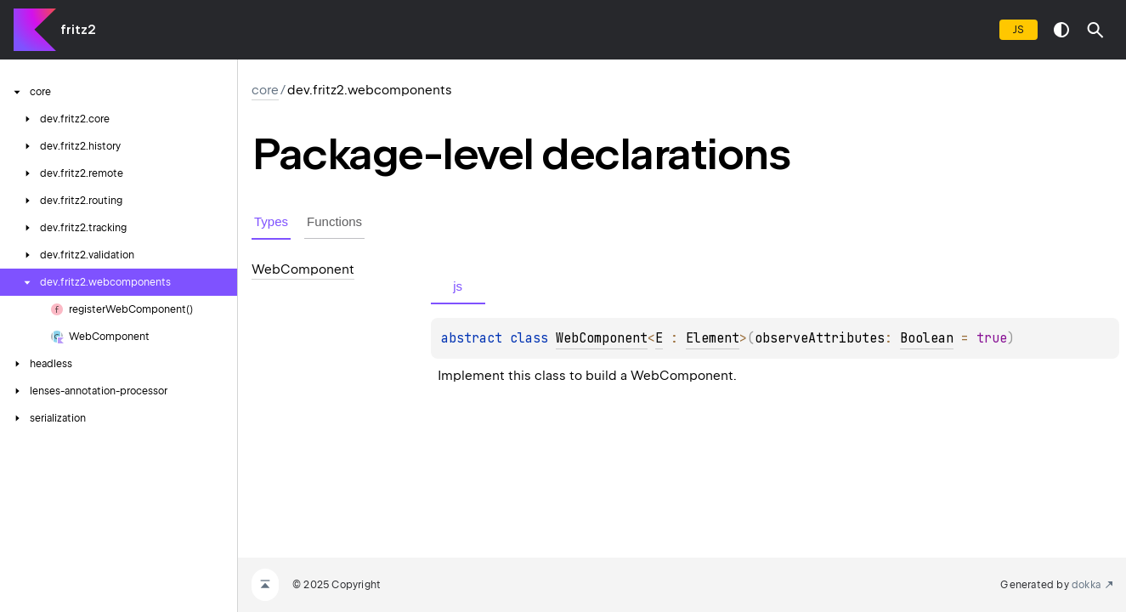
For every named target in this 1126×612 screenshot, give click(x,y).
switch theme (1061, 30)
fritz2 (77, 29)
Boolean (926, 338)
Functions (334, 221)
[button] (1095, 30)
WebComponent (602, 338)
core (265, 90)
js (1018, 29)
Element (712, 338)
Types (271, 221)
